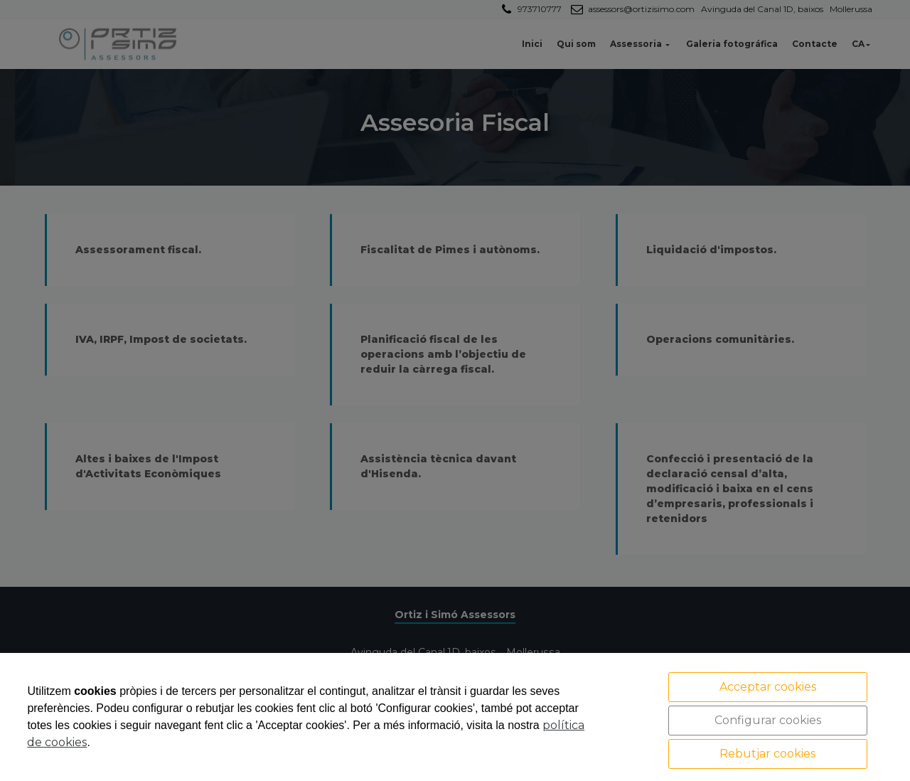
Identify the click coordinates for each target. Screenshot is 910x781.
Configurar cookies (767, 720)
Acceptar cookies (767, 687)
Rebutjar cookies (767, 753)
